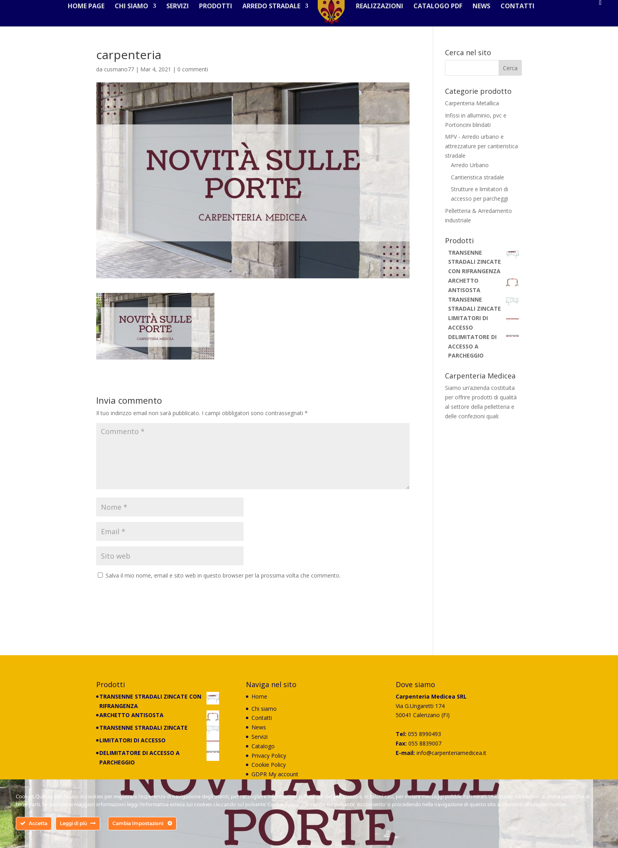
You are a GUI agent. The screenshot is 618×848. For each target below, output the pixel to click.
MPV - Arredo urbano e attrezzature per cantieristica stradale (481, 151)
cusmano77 (119, 74)
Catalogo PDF (434, 21)
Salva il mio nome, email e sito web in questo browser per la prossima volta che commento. (223, 581)
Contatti (514, 21)
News (478, 21)
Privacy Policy (268, 761)
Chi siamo (134, 21)
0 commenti (192, 74)
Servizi (180, 21)
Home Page (89, 21)
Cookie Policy (268, 770)
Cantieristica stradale (477, 182)
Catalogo (263, 751)
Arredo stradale (274, 21)
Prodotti (218, 21)
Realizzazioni (376, 21)
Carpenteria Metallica (472, 108)
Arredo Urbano (470, 170)
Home (259, 702)
